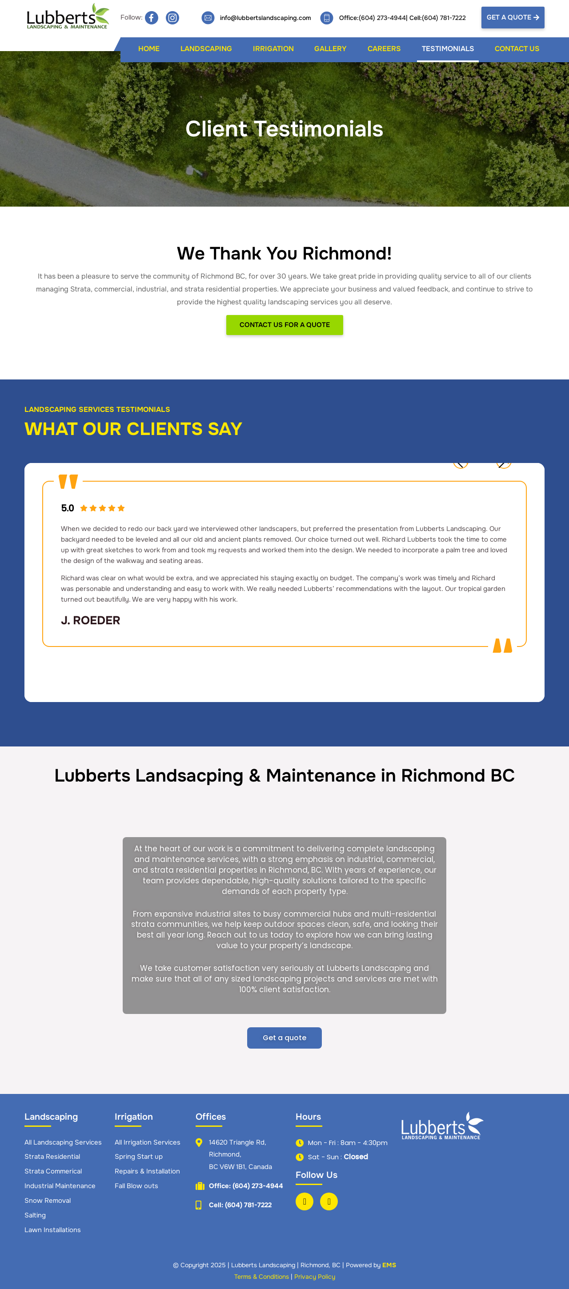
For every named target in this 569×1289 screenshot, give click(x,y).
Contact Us (517, 48)
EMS (389, 1265)
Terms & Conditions (261, 1277)
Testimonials (448, 48)
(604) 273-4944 (382, 18)
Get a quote (284, 1037)
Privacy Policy (314, 1277)
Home (149, 48)
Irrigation (273, 48)
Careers (384, 48)
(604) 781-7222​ (444, 18)
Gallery (330, 48)
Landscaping (206, 48)
